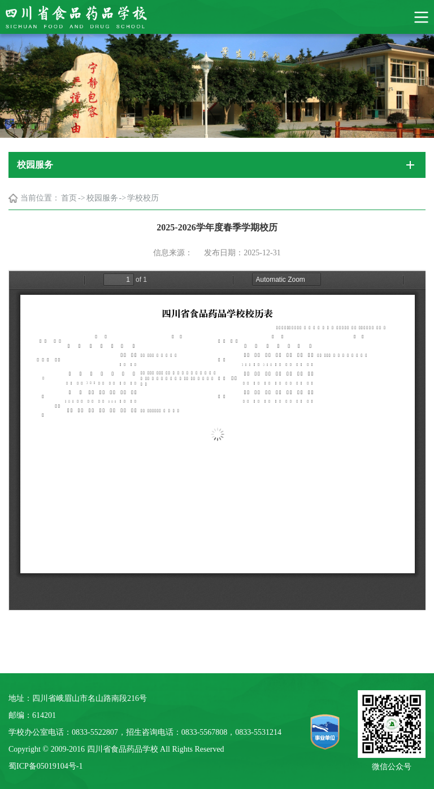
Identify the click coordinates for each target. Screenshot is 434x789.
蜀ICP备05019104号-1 (45, 766)
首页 (69, 198)
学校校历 (143, 198)
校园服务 (102, 198)
